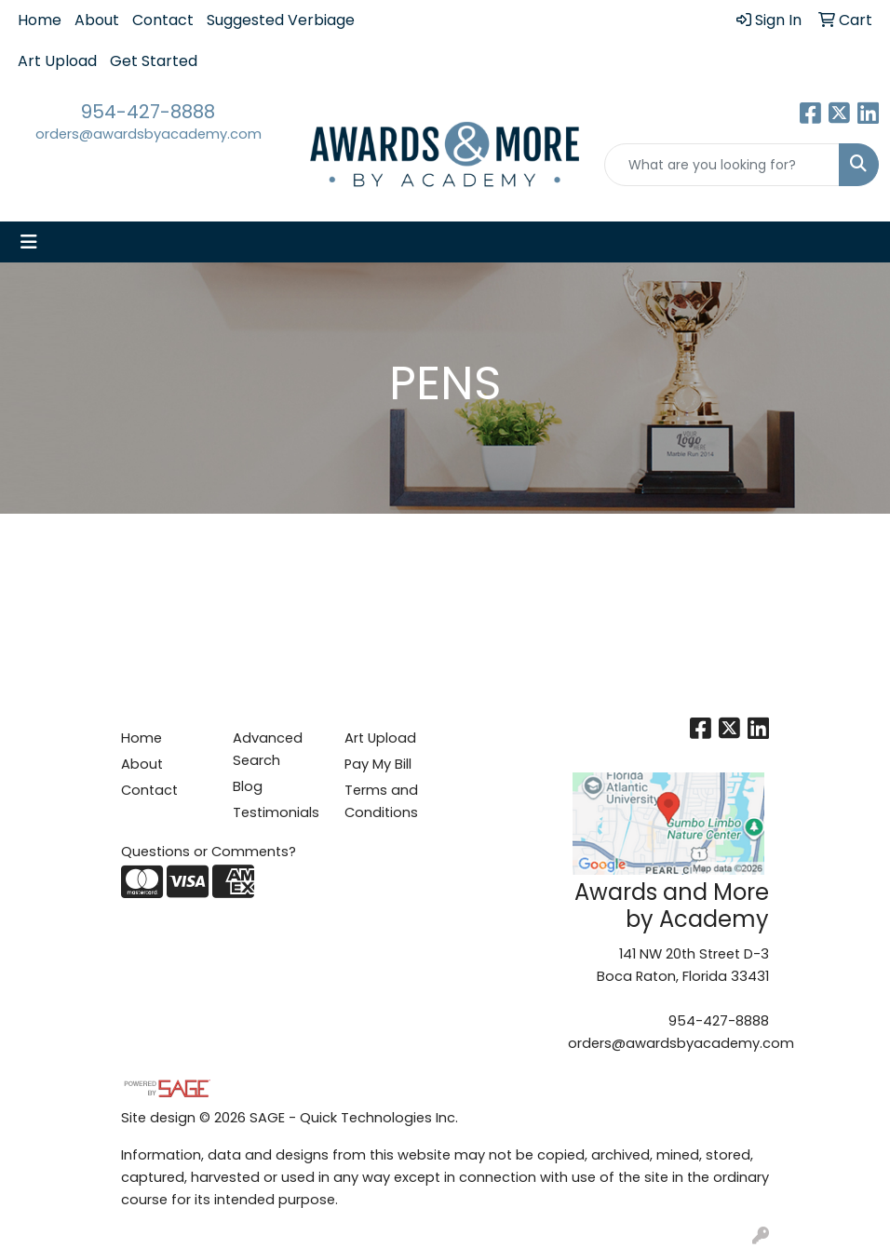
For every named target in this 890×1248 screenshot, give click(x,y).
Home (39, 20)
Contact (163, 20)
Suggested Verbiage (281, 20)
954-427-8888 (148, 112)
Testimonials (276, 812)
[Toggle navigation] (28, 242)
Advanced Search (268, 749)
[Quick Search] (722, 164)
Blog (248, 786)
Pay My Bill (377, 764)
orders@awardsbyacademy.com (148, 134)
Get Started (153, 61)
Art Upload (57, 61)
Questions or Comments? (208, 851)
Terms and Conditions (381, 801)
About (96, 20)
